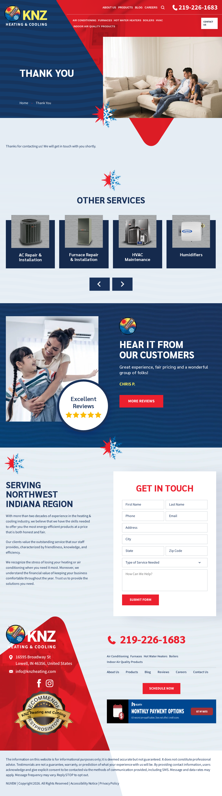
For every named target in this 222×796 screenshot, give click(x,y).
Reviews (163, 672)
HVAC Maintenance (137, 241)
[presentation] (100, 284)
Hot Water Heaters (127, 20)
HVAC (159, 20)
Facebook (39, 683)
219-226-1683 (198, 7)
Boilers (148, 20)
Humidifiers (191, 241)
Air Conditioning (84, 20)
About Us (109, 7)
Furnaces (105, 20)
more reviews (141, 401)
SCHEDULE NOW (161, 688)
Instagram (49, 683)
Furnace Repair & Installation (83, 241)
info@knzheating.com (36, 671)
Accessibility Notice (84, 783)
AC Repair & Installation (30, 241)
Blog (139, 7)
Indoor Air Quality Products (94, 26)
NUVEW (11, 783)
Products (125, 7)
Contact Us (208, 23)
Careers (151, 7)
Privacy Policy (109, 783)
